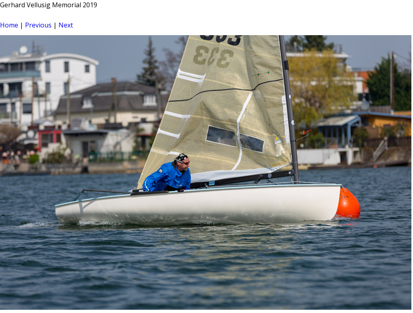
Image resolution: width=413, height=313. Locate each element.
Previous (38, 25)
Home (9, 25)
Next (65, 25)
